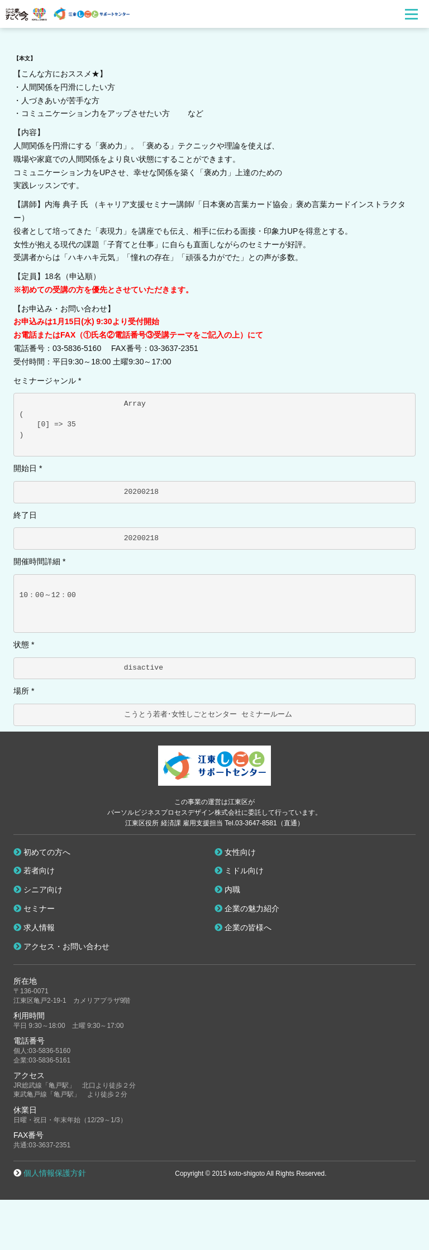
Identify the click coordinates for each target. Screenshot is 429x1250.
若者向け (34, 870)
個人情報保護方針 (54, 1173)
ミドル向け (239, 870)
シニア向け (38, 889)
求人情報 (34, 927)
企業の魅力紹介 (246, 908)
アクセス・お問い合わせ (61, 946)
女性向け (235, 852)
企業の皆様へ (242, 927)
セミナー (34, 908)
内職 (227, 889)
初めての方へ (41, 852)
